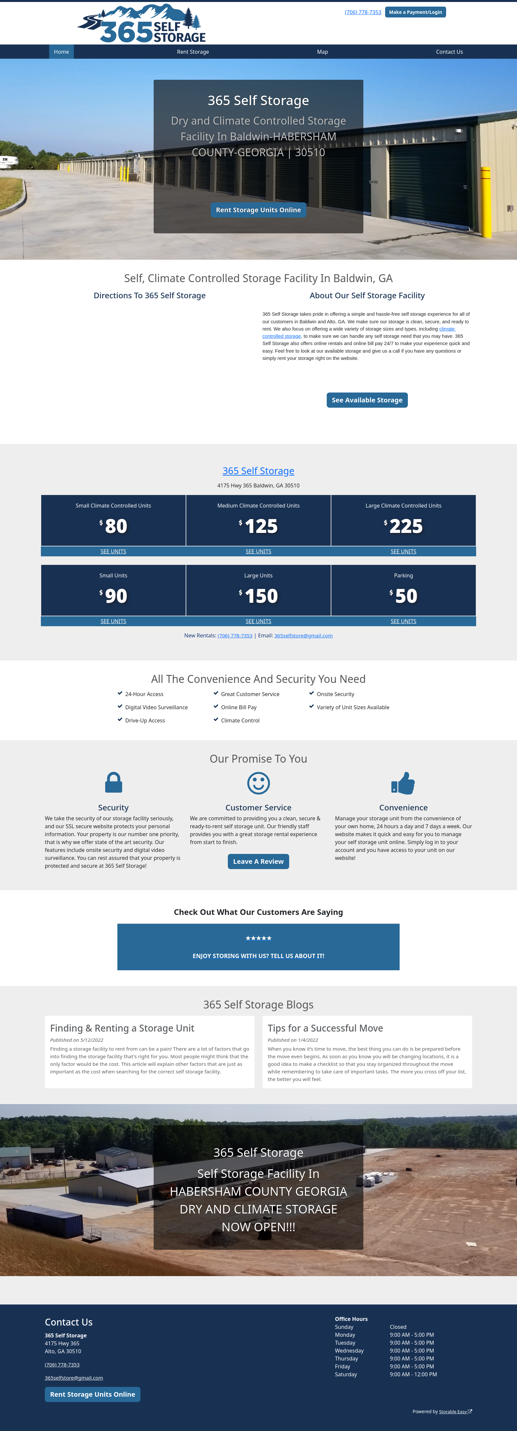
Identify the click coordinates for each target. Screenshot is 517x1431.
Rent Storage (193, 51)
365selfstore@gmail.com (304, 635)
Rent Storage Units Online (258, 209)
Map (322, 51)
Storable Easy (455, 1411)
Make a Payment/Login (415, 12)
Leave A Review (258, 861)
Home (61, 51)
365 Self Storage (258, 470)
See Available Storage (367, 399)
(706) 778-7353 (363, 12)
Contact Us (449, 51)
